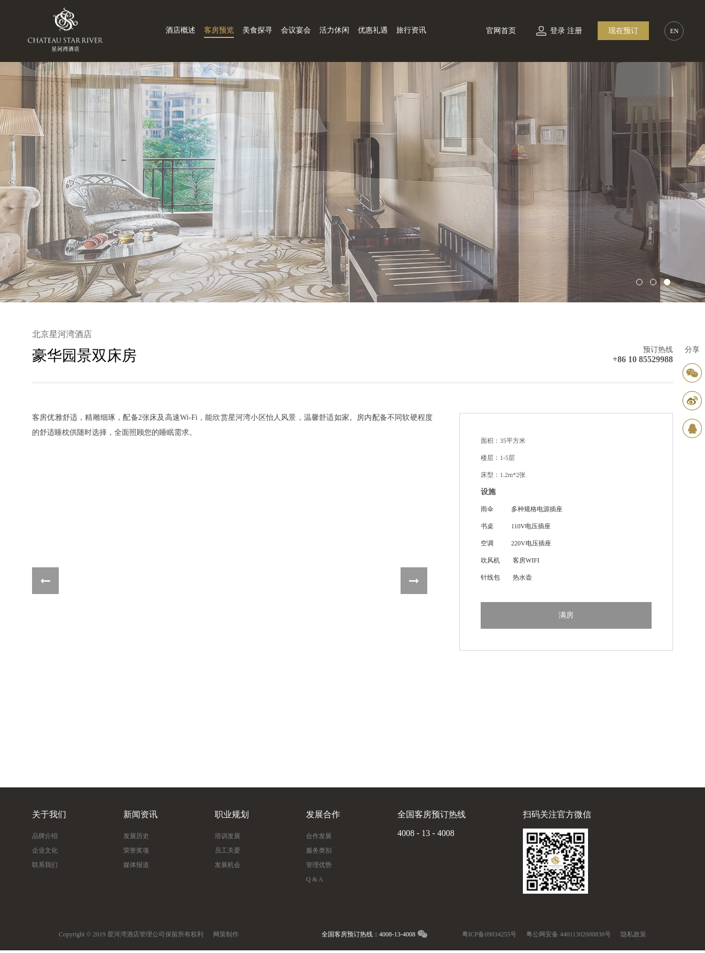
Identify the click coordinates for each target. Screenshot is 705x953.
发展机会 (227, 865)
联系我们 (45, 865)
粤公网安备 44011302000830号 (568, 934)
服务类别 (319, 850)
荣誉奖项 (136, 850)
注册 (574, 31)
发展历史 (136, 836)
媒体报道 (136, 865)
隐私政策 (633, 934)
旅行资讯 (411, 30)
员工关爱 (227, 850)
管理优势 (319, 865)
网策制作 (226, 934)
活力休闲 (334, 30)
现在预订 (623, 31)
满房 (566, 615)
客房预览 (219, 30)
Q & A (314, 879)
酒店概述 (180, 30)
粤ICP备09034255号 (489, 934)
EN (674, 31)
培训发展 (227, 836)
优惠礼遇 (373, 30)
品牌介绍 (45, 836)
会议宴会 (296, 30)
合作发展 (319, 836)
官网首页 (501, 31)
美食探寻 (257, 30)
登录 (557, 31)
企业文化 (45, 850)
